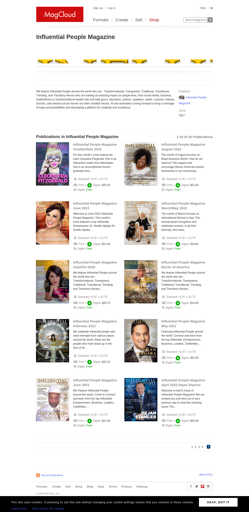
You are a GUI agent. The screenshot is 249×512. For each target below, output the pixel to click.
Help (203, 8)
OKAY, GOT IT (218, 502)
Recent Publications (52, 475)
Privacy (127, 486)
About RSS (206, 474)
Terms (112, 486)
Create (122, 20)
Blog (90, 486)
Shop (154, 20)
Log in (112, 8)
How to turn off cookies (48, 508)
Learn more (19, 508)
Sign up (98, 8)
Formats (101, 20)
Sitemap (142, 486)
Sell (138, 20)
